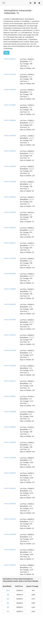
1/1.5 (8, 590)
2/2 (8, 595)
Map (6, 53)
